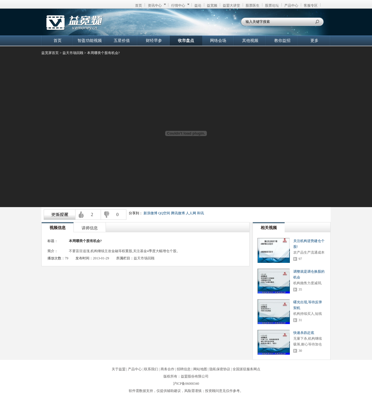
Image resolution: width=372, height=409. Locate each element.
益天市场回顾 (72, 53)
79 (66, 258)
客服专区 (311, 5)
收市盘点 (186, 40)
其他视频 (250, 40)
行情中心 (180, 5)
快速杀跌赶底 (303, 333)
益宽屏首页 (50, 53)
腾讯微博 (178, 213)
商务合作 (167, 369)
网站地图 (200, 369)
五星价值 (122, 40)
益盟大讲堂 (231, 5)
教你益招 (282, 40)
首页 (138, 5)
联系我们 (151, 369)
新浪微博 (150, 213)
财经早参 (154, 40)
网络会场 (218, 40)
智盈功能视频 (90, 40)
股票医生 (252, 5)
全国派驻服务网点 (246, 369)
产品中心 (291, 5)
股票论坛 (272, 5)
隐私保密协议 (219, 369)
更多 (314, 40)
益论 (197, 5)
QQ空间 (164, 213)
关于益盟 (119, 369)
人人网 (191, 213)
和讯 (200, 213)
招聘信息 (184, 369)
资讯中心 (157, 5)
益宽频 (212, 5)
